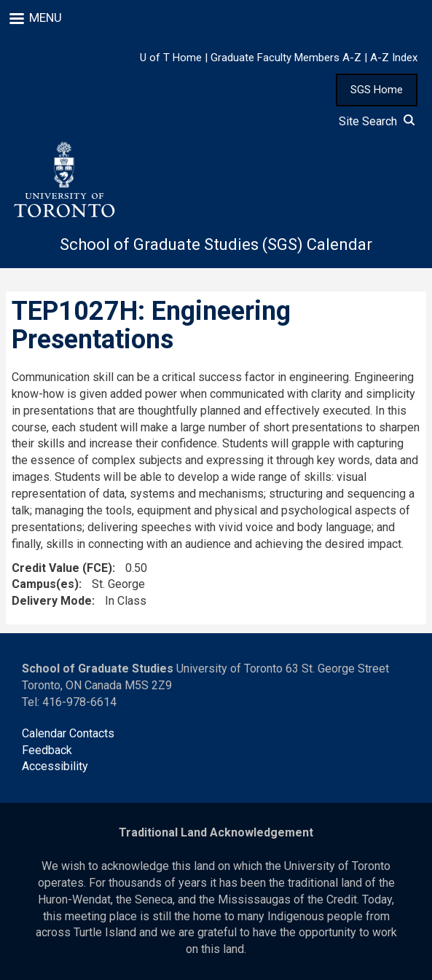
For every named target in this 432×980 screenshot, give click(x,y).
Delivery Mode (52, 601)
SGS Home (376, 89)
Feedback (47, 750)
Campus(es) (45, 584)
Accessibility (55, 766)
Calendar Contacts (68, 733)
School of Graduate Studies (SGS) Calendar (216, 244)
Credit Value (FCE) (62, 568)
